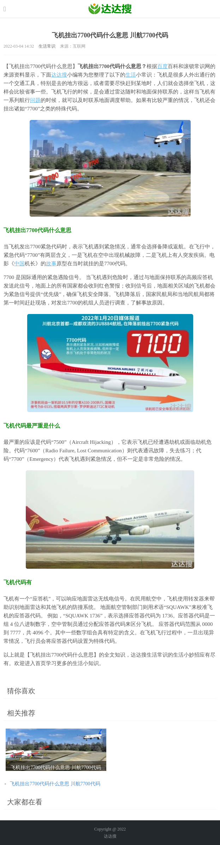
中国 (19, 263)
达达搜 (59, 75)
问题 (35, 100)
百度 (162, 66)
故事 (51, 263)
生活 (130, 75)
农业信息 (110, 9)
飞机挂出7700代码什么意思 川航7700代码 (55, 783)
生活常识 (46, 46)
